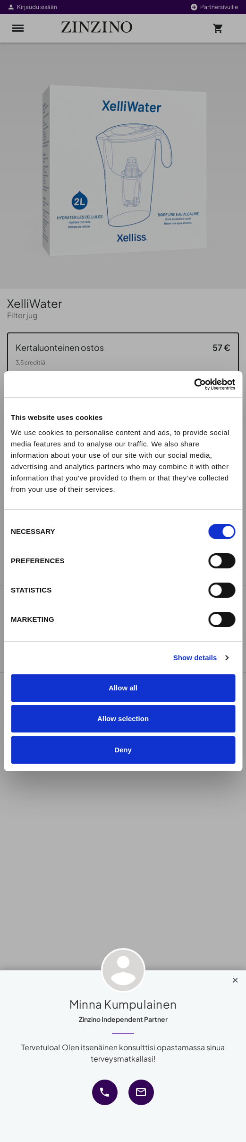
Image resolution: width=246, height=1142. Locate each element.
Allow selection (123, 719)
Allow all (123, 688)
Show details (195, 658)
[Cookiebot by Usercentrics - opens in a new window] (194, 384)
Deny (123, 750)
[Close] (235, 978)
